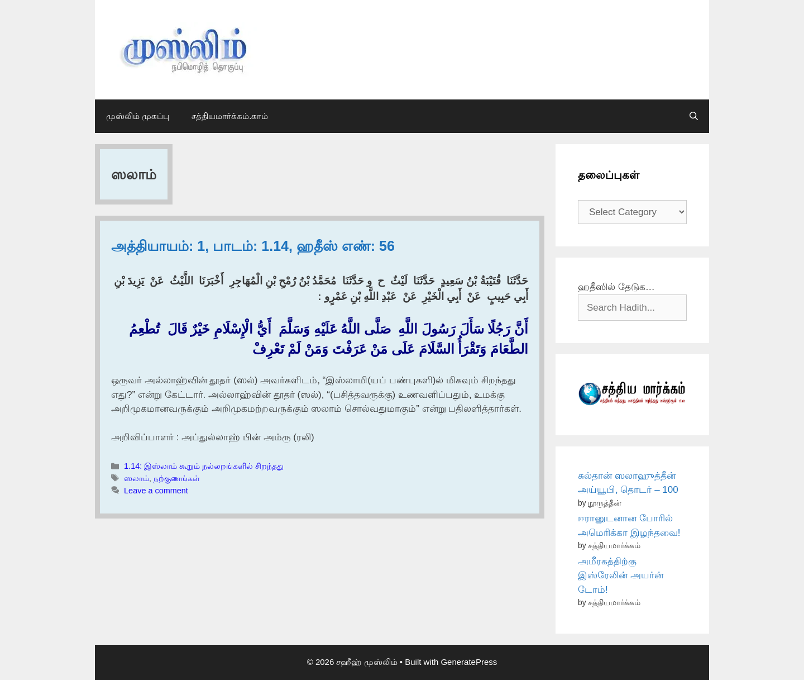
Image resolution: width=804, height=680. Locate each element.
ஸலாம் (136, 478)
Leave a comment (156, 490)
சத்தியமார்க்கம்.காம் (230, 116)
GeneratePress (469, 662)
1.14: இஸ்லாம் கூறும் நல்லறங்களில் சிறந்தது (204, 466)
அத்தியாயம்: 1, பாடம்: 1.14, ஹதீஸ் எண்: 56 (253, 246)
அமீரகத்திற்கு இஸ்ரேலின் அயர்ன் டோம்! (620, 575)
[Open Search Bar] (693, 116)
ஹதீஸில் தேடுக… (616, 287)
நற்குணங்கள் (177, 478)
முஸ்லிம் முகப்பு (137, 116)
